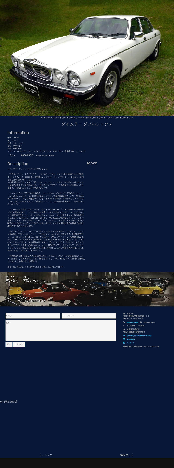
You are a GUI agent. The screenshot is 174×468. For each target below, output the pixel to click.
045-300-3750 (33, 301)
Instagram (129, 339)
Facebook (128, 343)
